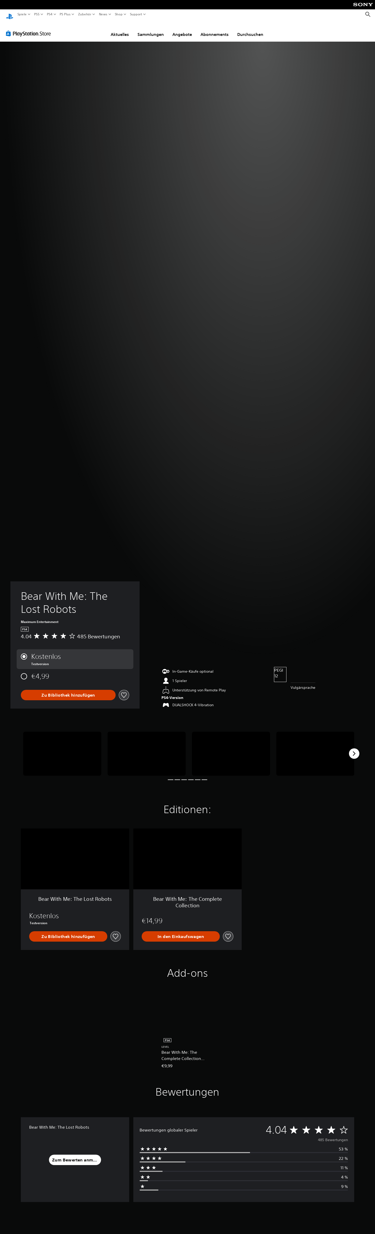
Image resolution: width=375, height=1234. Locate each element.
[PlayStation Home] (9, 14)
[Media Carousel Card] (62, 749)
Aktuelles (120, 29)
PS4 (49, 14)
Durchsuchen (250, 29)
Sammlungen (151, 29)
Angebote (182, 29)
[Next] (354, 748)
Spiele (22, 14)
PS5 (37, 14)
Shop (119, 14)
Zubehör (84, 14)
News (103, 14)
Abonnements (215, 29)
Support (136, 14)
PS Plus (64, 14)
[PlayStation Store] (29, 28)
